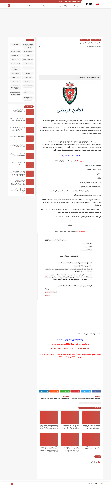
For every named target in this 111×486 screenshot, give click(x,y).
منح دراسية (55, 5)
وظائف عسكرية (41, 5)
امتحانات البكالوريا (15, 51)
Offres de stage (28, 92)
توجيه (60, 5)
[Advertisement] (55, 23)
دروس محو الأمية (31, 5)
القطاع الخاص (65, 5)
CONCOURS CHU (28, 85)
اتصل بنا (60, 1)
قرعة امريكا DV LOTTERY (15, 68)
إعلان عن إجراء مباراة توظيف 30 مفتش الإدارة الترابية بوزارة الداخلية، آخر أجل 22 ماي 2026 (71, 427)
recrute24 (86, 483)
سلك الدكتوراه (15, 59)
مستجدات (48, 5)
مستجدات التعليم (15, 73)
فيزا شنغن (27, 67)
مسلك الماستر (27, 77)
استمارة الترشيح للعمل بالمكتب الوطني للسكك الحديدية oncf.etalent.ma (17, 146)
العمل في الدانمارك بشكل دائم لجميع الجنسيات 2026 (28, 46)
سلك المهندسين (28, 63)
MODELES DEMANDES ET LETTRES (15, 87)
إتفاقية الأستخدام (67, 1)
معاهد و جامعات (15, 77)
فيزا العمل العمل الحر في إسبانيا (17, 136)
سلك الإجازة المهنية (28, 59)
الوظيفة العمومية (74, 5)
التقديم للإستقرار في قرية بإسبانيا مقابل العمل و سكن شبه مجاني (17, 190)
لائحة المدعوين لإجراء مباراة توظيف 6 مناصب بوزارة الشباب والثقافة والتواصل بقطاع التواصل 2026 (91, 427)
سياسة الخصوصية (76, 1)
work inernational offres (28, 98)
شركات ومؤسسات (15, 63)
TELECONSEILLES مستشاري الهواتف (15, 93)
